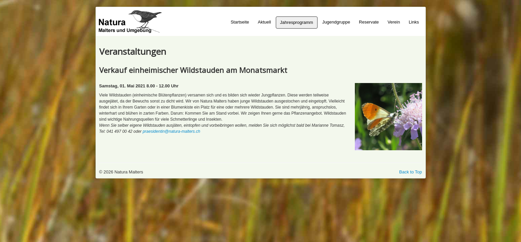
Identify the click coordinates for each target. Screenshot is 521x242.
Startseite (240, 22)
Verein (393, 22)
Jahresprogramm (296, 22)
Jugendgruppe (336, 22)
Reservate (369, 22)
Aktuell (264, 22)
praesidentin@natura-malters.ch (171, 131)
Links (414, 22)
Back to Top (410, 171)
